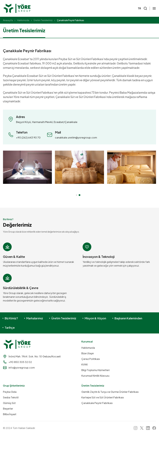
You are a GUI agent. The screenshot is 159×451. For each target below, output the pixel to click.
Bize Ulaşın (87, 353)
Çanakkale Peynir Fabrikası (96, 403)
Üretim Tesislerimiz (43, 20)
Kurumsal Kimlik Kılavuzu (95, 375)
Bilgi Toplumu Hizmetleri (95, 370)
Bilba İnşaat (9, 414)
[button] (76, 195)
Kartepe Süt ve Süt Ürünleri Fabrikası (102, 397)
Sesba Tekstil (11, 397)
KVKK (84, 364)
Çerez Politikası (90, 358)
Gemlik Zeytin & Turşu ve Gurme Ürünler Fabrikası (109, 391)
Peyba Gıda (9, 391)
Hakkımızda (23, 20)
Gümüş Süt (9, 403)
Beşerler (8, 408)
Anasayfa (8, 20)
